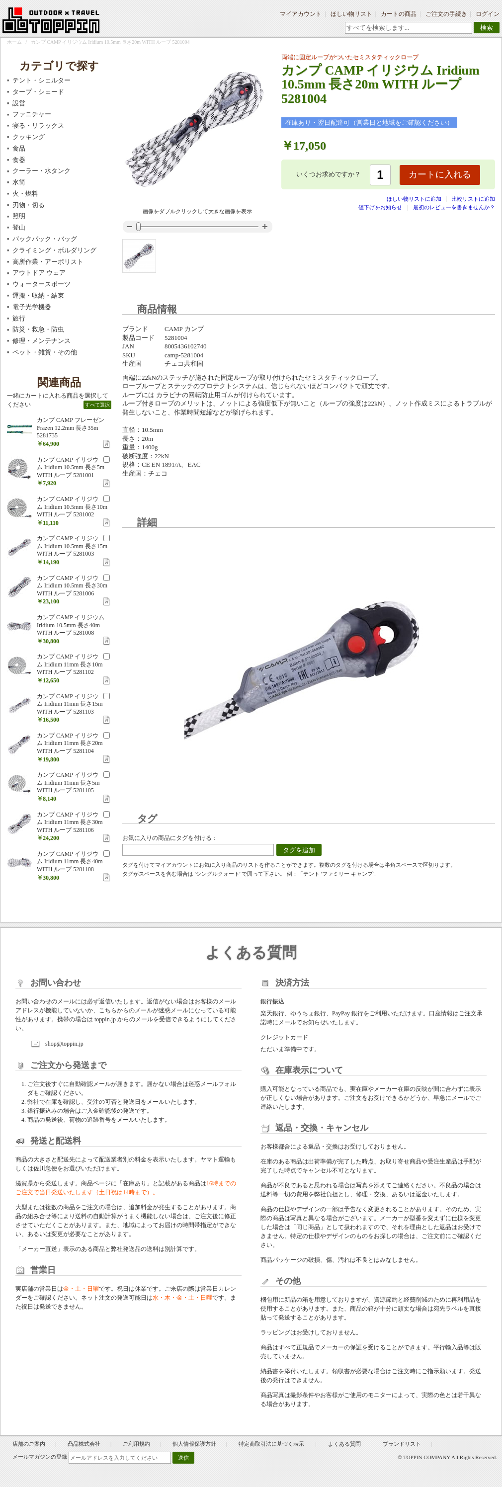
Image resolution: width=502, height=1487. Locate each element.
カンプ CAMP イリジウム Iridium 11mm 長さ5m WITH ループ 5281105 (68, 782)
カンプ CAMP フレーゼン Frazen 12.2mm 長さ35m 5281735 (70, 427)
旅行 (18, 318)
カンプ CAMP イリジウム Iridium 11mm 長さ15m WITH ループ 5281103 (70, 704)
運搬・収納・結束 (38, 295)
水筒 (18, 182)
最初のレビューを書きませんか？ (454, 207)
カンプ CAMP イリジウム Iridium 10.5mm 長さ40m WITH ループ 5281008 (70, 625)
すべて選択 (97, 405)
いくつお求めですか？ (328, 174)
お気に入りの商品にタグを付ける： (170, 837)
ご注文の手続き (446, 13)
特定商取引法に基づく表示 (272, 1444)
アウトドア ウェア (39, 272)
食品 (18, 148)
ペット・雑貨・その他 (44, 352)
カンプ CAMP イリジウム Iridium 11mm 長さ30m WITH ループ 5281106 (70, 822)
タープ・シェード (38, 91)
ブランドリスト (402, 1444)
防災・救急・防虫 (38, 329)
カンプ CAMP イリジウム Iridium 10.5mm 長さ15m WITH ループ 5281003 (72, 546)
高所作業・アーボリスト (48, 261)
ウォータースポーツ (41, 284)
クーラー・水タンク (41, 170)
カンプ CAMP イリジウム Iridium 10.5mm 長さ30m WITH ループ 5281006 (72, 586)
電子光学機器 (31, 307)
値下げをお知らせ (380, 207)
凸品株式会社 (84, 1444)
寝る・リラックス (38, 125)
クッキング (28, 137)
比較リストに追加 (473, 199)
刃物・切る (28, 205)
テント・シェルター (41, 80)
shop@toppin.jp (64, 1043)
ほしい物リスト (351, 13)
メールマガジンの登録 (39, 1457)
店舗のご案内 (28, 1444)
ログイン (488, 13)
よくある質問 (344, 1444)
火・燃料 (25, 193)
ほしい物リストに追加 (415, 199)
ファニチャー (31, 114)
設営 (18, 103)
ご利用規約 (136, 1444)
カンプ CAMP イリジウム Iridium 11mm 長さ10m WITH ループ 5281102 (70, 664)
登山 (18, 227)
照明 (18, 216)
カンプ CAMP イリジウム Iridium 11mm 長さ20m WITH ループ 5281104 (70, 743)
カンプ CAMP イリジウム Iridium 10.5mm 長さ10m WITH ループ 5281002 (72, 507)
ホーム (14, 42)
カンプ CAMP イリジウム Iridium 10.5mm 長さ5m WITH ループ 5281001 (70, 467)
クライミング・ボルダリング (54, 250)
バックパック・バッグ (44, 239)
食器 (18, 160)
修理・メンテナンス (41, 340)
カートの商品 (399, 13)
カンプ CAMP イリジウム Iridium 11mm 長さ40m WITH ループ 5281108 (70, 861)
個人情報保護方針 (194, 1444)
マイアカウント (301, 13)
